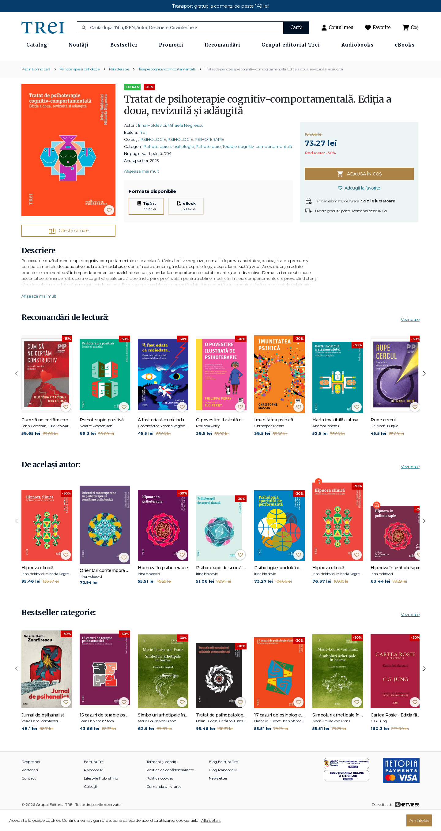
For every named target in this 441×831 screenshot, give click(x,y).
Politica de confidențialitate (170, 787)
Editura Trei (94, 779)
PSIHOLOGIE (153, 157)
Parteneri (29, 787)
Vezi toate (410, 337)
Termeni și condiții (162, 779)
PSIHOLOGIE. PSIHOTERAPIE (196, 157)
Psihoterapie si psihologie (80, 87)
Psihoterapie (119, 87)
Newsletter (218, 796)
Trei (142, 150)
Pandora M (94, 787)
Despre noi (30, 779)
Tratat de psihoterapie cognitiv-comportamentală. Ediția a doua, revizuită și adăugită (274, 87)
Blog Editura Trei (224, 779)
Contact (28, 796)
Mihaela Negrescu (186, 143)
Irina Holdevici (152, 143)
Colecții (90, 804)
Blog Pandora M (223, 787)
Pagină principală (36, 87)
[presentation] (16, 391)
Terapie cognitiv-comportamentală (167, 87)
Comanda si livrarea (164, 804)
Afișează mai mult (141, 189)
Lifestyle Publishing (101, 796)
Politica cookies (159, 796)
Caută (296, 27)
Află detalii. (211, 820)
